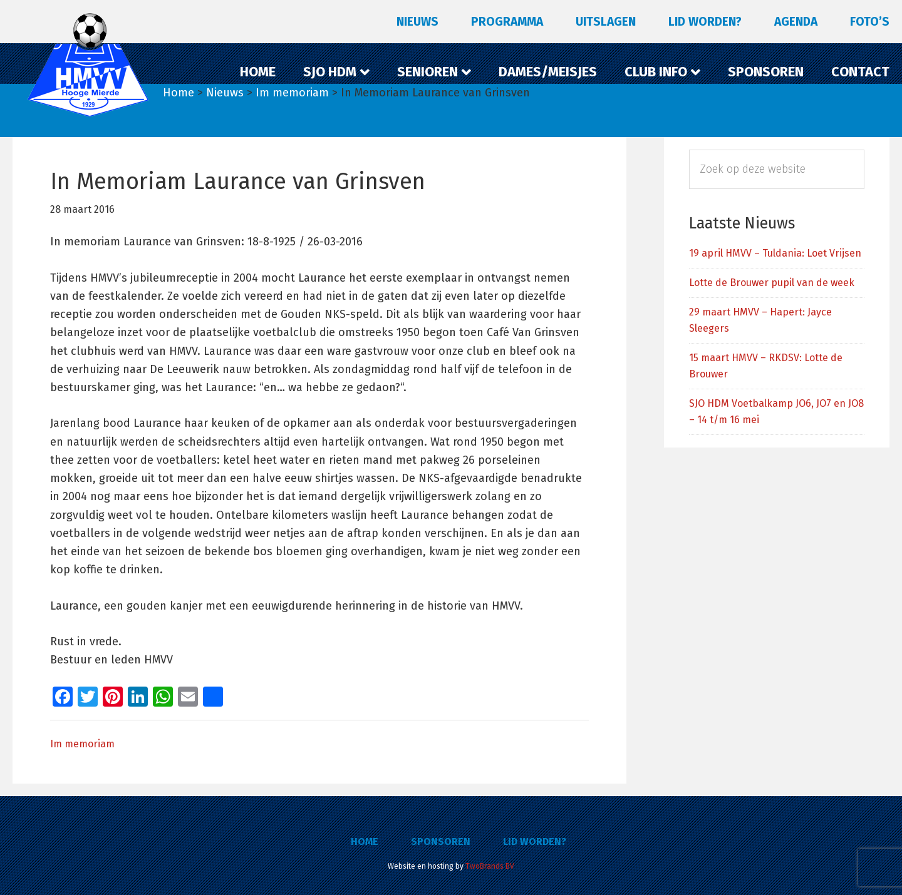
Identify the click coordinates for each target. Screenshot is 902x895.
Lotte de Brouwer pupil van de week (771, 283)
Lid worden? (534, 841)
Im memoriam (82, 744)
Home (364, 841)
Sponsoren (440, 841)
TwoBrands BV (489, 866)
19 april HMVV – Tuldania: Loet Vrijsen (775, 253)
